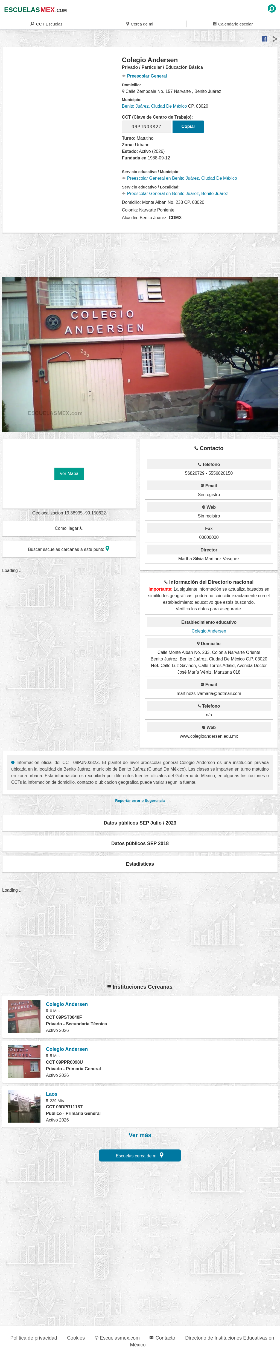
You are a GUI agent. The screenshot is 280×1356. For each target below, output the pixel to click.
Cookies (76, 1338)
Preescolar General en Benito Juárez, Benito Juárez (175, 193)
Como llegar (69, 528)
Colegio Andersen (209, 631)
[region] (62, 100)
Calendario (233, 24)
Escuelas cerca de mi (140, 1155)
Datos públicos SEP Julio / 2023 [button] (140, 823)
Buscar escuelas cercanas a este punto (68, 548)
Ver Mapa (69, 473)
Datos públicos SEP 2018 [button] (140, 843)
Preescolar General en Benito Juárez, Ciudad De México (179, 178)
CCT (46, 24)
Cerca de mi (139, 24)
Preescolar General (144, 76)
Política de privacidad (33, 1338)
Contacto (162, 1338)
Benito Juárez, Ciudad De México (154, 106)
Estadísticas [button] (140, 864)
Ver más (140, 1135)
